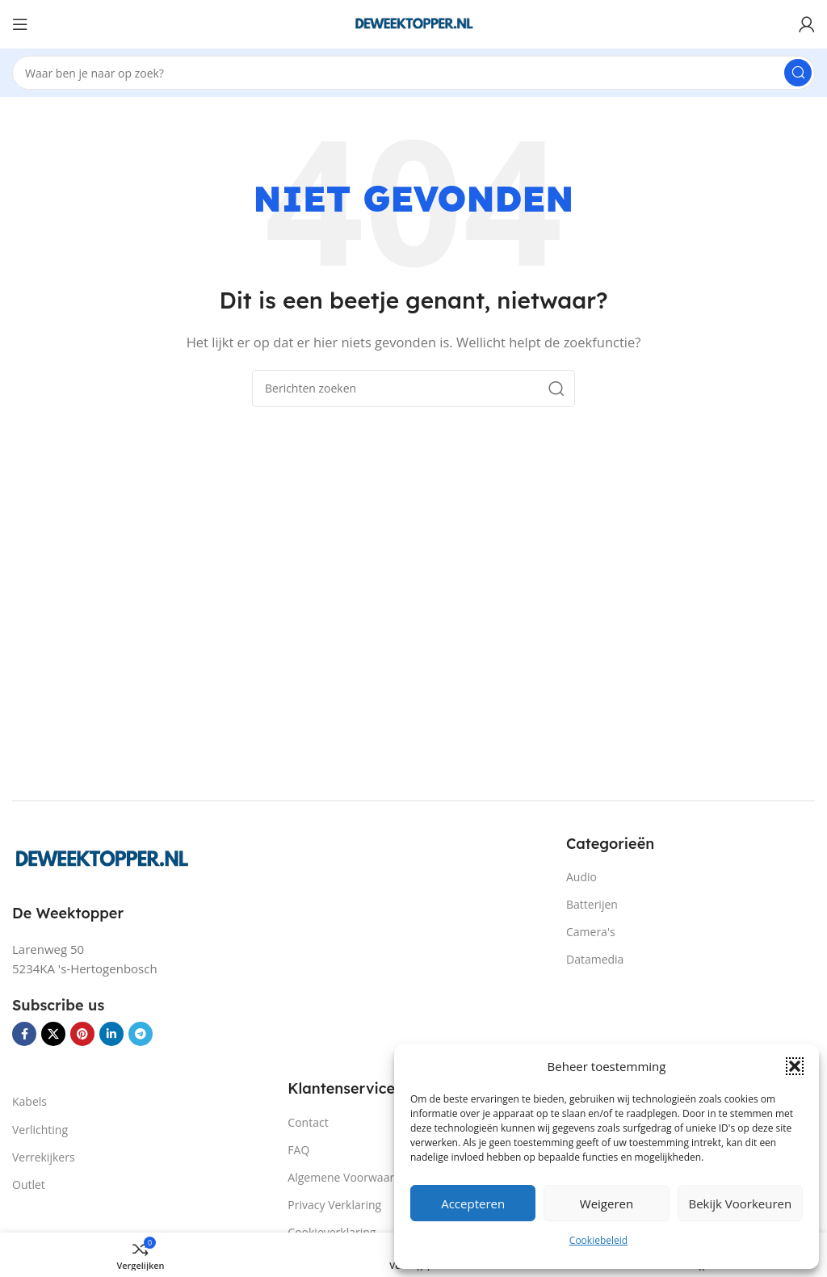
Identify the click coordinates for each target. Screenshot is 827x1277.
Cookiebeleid (598, 1240)
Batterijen (592, 904)
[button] (795, 1066)
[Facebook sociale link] (24, 1034)
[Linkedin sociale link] (111, 1034)
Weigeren (606, 1203)
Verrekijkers (43, 1157)
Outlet (28, 1184)
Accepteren (473, 1203)
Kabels (29, 1101)
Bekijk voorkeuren (739, 1203)
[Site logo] (413, 23)
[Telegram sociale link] (140, 1034)
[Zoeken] (413, 73)
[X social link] (53, 1034)
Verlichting (40, 1129)
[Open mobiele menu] (20, 24)
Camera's (590, 931)
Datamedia (594, 959)
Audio (581, 876)
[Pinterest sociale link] (82, 1034)
